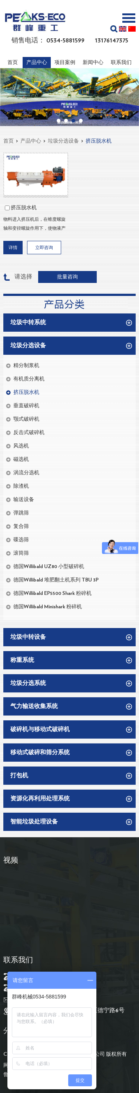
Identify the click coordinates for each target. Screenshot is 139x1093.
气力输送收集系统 (34, 706)
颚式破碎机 (26, 419)
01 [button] (58, 120)
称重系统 (22, 660)
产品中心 (36, 62)
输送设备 (23, 499)
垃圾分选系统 (28, 683)
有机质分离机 (28, 379)
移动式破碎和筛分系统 (40, 752)
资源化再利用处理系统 (40, 799)
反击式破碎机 (28, 432)
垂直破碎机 (26, 405)
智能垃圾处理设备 (34, 822)
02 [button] (66, 120)
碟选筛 (21, 539)
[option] (69, 97)
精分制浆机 (26, 365)
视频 (10, 860)
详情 (13, 247)
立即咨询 (44, 247)
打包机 (19, 775)
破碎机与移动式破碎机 (40, 729)
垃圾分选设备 (63, 141)
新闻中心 (93, 62)
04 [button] (81, 120)
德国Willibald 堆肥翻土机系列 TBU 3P (56, 580)
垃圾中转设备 (28, 637)
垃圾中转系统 (28, 322)
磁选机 (21, 459)
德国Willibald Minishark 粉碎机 (47, 606)
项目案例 (64, 62)
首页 (12, 62)
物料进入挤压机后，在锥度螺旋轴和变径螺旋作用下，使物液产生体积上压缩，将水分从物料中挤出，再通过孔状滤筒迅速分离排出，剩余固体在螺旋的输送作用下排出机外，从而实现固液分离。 (34, 225)
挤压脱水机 (99, 141)
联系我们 (121, 62)
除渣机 (21, 486)
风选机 (21, 446)
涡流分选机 (26, 472)
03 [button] (73, 120)
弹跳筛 (21, 513)
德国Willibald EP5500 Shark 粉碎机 (52, 593)
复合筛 (21, 526)
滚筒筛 (21, 553)
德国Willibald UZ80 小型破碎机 (48, 566)
